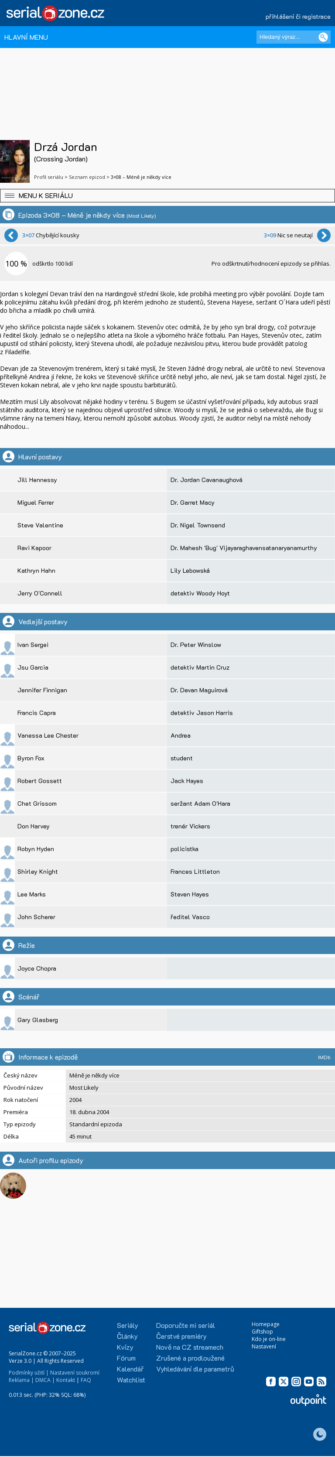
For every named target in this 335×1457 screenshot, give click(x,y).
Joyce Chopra (36, 968)
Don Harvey (33, 826)
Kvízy (125, 1346)
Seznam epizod (87, 177)
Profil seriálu (48, 177)
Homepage (266, 1324)
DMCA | (45, 1380)
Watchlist (131, 1379)
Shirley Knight (37, 871)
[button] (167, 195)
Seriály (127, 1325)
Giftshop (262, 1331)
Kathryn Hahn (36, 570)
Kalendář (130, 1368)
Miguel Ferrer (35, 502)
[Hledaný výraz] (293, 37)
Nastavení (264, 1346)
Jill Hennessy (37, 479)
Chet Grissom (37, 803)
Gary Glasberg (37, 1020)
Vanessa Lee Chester (48, 735)
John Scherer (36, 917)
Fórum (126, 1357)
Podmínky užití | (29, 1372)
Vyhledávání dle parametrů (195, 1368)
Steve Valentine (40, 525)
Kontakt (65, 1380)
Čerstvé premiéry (181, 1336)
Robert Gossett (39, 780)
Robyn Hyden (35, 849)
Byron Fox (30, 758)
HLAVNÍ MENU (26, 36)
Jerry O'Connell (39, 593)
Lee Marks (31, 894)
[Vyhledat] (323, 37)
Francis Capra (36, 712)
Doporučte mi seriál (185, 1325)
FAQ (86, 1380)
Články (127, 1336)
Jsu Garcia (32, 667)
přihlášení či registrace (298, 16)
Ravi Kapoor (34, 548)
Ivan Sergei (32, 644)
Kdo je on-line (269, 1339)
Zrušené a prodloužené (190, 1357)
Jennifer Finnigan (42, 690)
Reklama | (21, 1380)
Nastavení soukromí (74, 1372)
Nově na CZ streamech (189, 1346)
